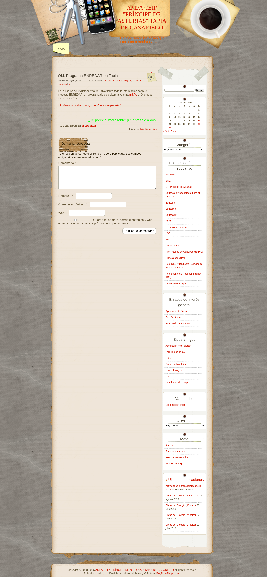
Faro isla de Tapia (175, 351)
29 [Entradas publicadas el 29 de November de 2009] (199, 124)
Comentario (67, 163)
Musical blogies (174, 370)
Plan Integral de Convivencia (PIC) (184, 251)
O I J (168, 376)
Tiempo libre (151, 129)
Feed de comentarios (177, 457)
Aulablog (170, 174)
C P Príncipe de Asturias (179, 186)
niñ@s (133, 94)
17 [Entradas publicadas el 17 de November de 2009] (175, 120)
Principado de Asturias (178, 323)
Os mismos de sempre (178, 382)
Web (61, 217)
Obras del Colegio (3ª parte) (181, 505)
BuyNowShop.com (167, 573)
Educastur (171, 215)
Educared (171, 208)
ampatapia (89, 125)
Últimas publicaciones (186, 480)
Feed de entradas (175, 451)
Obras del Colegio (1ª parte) (181, 524)
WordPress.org (174, 463)
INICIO (61, 48)
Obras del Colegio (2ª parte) (181, 515)
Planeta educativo (175, 257)
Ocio (141, 129)
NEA (168, 239)
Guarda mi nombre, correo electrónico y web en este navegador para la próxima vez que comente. (105, 225)
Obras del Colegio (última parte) (183, 495)
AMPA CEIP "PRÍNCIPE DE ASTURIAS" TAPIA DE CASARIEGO (142, 17)
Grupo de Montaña (176, 364)
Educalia (170, 202)
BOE (168, 180)
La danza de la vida (176, 227)
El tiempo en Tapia (176, 404)
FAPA (169, 221)
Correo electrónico (73, 208)
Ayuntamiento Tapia (176, 311)
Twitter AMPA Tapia (176, 283)
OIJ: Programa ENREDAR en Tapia (88, 76)
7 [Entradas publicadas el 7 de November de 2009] (194, 113)
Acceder (170, 445)
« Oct (166, 131)
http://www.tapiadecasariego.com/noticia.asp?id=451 (90, 105)
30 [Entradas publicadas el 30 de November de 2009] (170, 128)
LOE (168, 233)
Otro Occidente (174, 317)
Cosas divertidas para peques (117, 80)
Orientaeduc (172, 245)
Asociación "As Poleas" (178, 345)
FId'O (168, 358)
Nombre (66, 200)
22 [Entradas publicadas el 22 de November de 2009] (199, 120)
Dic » (173, 131)
